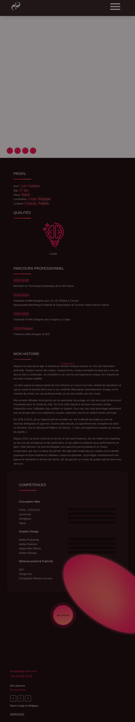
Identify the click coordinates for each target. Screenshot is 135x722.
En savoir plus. (18, 689)
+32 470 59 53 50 (21, 676)
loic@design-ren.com (23, 671)
